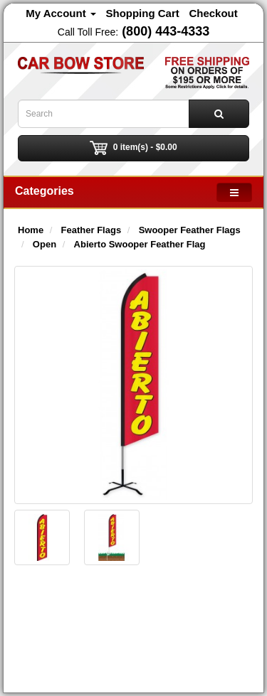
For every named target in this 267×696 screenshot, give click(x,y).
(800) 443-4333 (165, 31)
